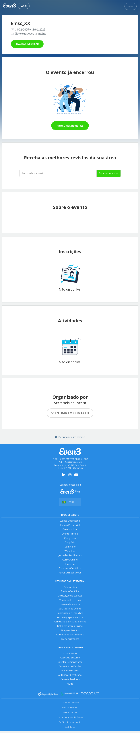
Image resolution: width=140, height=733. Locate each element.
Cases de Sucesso (70, 659)
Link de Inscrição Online (70, 627)
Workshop (70, 551)
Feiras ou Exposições (70, 573)
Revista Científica (70, 592)
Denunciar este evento (70, 437)
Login (24, 6)
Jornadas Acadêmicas (70, 555)
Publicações (70, 587)
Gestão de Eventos (70, 605)
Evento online (70, 529)
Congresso (70, 538)
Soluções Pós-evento (70, 609)
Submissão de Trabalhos (70, 614)
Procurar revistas (70, 125)
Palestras (70, 564)
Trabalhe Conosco (70, 704)
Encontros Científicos (70, 569)
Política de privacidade (70, 724)
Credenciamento (70, 640)
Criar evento (70, 654)
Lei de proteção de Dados (70, 719)
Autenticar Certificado (70, 676)
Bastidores (70, 729)
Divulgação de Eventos (70, 596)
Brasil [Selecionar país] (70, 502)
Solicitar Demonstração (70, 663)
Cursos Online (70, 560)
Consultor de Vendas (70, 668)
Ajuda (70, 685)
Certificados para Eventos (70, 636)
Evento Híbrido (70, 533)
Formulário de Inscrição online (70, 622)
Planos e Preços (70, 672)
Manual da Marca (70, 709)
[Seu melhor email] (58, 173)
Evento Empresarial (70, 520)
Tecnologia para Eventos (70, 618)
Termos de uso (70, 714)
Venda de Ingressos (70, 601)
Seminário (70, 547)
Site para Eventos (70, 631)
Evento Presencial (70, 525)
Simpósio (70, 542)
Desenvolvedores (70, 681)
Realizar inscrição (27, 44)
